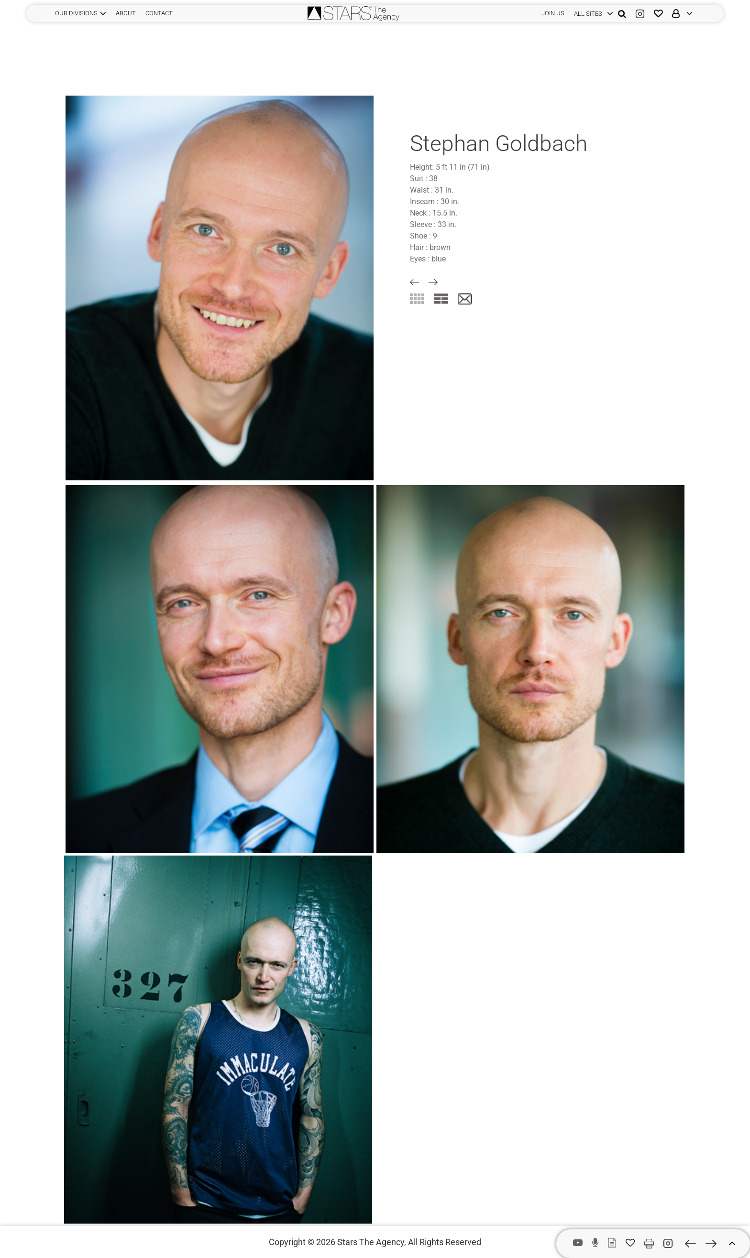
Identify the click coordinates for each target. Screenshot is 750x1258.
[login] (591, 13)
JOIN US (552, 13)
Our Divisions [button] (76, 13)
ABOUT (126, 13)
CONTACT (159, 13)
